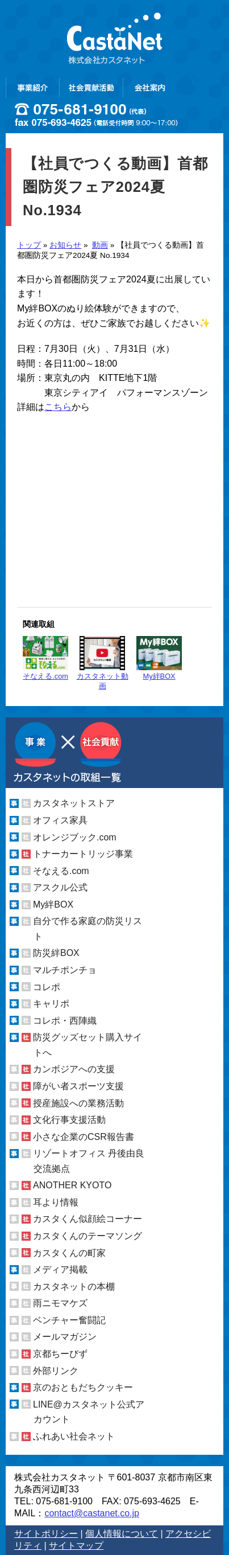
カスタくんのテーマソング (87, 1236)
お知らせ (65, 245)
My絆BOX (159, 658)
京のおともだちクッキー (83, 1387)
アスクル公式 (60, 887)
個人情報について (121, 1533)
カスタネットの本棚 (74, 1286)
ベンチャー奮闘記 (69, 1320)
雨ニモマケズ (60, 1303)
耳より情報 (55, 1202)
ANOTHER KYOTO (72, 1185)
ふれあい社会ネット (74, 1436)
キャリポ (51, 1003)
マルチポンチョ (65, 970)
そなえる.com (45, 658)
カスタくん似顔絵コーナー (87, 1219)
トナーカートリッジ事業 (83, 854)
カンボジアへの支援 (74, 1069)
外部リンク (55, 1370)
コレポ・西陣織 (65, 1020)
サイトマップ (76, 1545)
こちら (58, 407)
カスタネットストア (74, 803)
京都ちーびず (60, 1354)
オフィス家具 (60, 820)
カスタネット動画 (102, 663)
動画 (100, 245)
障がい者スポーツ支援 (78, 1086)
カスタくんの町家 (69, 1253)
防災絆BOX (56, 953)
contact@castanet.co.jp (91, 1513)
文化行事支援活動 (69, 1120)
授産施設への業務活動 (78, 1102)
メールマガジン (65, 1336)
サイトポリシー (46, 1533)
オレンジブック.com (74, 837)
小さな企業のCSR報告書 (83, 1137)
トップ (29, 245)
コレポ (46, 987)
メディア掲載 (60, 1269)
